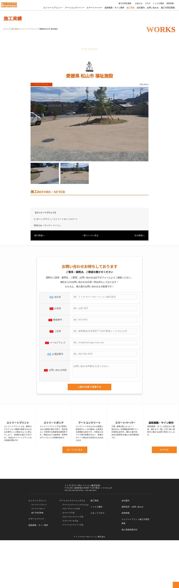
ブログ (146, 3)
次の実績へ (139, 268)
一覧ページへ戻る (89, 268)
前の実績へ (39, 268)
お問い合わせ (151, 7)
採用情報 (170, 3)
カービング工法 (68, 560)
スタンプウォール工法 (71, 556)
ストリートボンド (38, 556)
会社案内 (139, 7)
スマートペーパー (93, 7)
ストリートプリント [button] (51, 7)
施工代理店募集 (124, 3)
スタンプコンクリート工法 (72, 564)
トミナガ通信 (157, 3)
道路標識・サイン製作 (113, 7)
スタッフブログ (97, 560)
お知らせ (137, 3)
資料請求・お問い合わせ (132, 554)
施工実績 (129, 7)
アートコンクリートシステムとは (75, 552)
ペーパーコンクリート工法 (72, 572)
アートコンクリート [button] (72, 7)
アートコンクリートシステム (72, 548)
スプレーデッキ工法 (70, 568)
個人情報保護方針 (129, 577)
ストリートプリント (37, 548)
